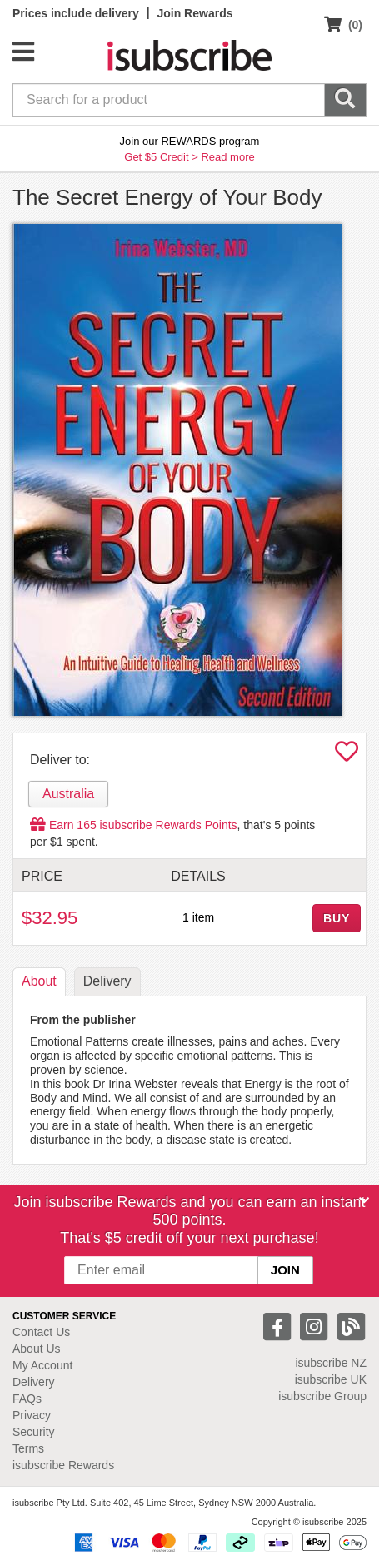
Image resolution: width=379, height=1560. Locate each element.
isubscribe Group (322, 1396)
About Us (36, 1348)
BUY (336, 918)
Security (33, 1431)
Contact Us (41, 1332)
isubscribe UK (331, 1379)
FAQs (27, 1398)
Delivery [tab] (107, 981)
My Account (42, 1365)
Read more (227, 157)
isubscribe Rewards (63, 1465)
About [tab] (39, 981)
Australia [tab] (68, 794)
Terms (28, 1448)
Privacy (31, 1415)
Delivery (33, 1382)
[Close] (364, 1200)
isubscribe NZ (331, 1362)
